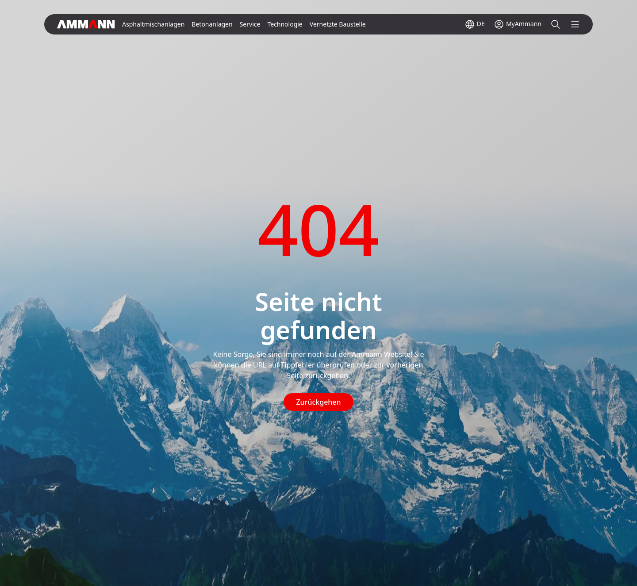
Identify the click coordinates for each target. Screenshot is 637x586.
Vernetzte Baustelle (338, 24)
